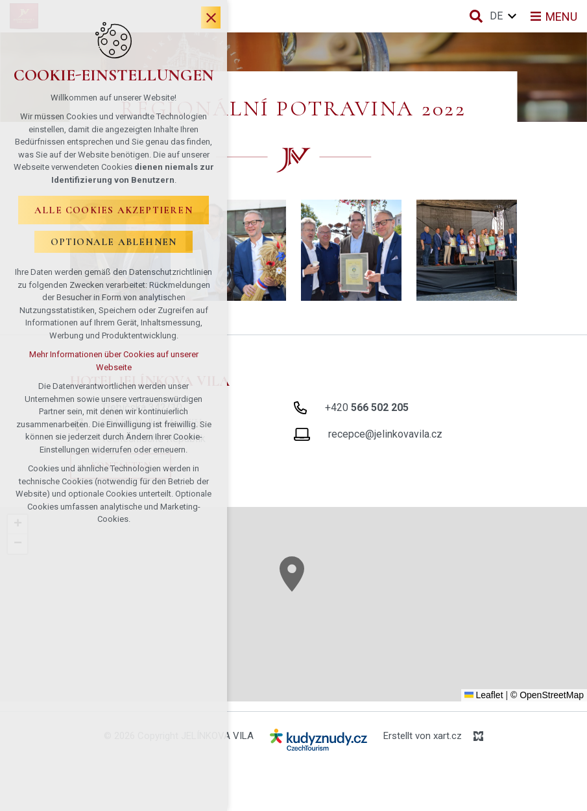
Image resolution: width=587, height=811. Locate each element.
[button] (292, 574)
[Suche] (476, 16)
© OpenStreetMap (547, 695)
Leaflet (483, 695)
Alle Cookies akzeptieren (113, 211)
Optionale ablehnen (114, 242)
